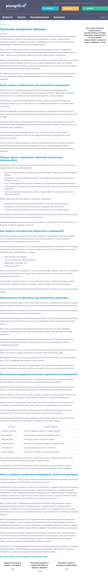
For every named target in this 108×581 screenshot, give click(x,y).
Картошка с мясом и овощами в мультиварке (66, 564)
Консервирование (39, 17)
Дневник (90, 8)
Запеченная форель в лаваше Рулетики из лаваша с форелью (39, 565)
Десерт (69, 8)
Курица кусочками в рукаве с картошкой (12, 564)
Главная (4, 24)
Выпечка (50, 8)
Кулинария (59, 17)
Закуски (21, 17)
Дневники (7, 17)
